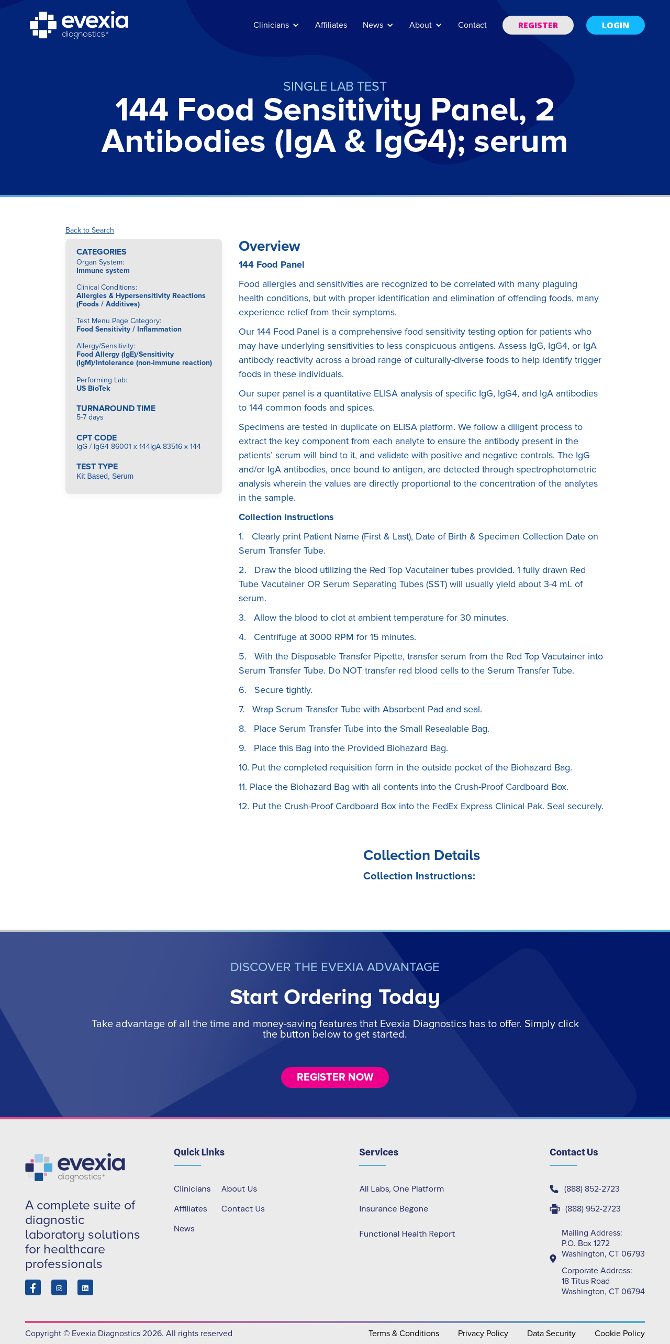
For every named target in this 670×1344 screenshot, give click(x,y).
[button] (276, 30)
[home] (80, 25)
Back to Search (89, 230)
